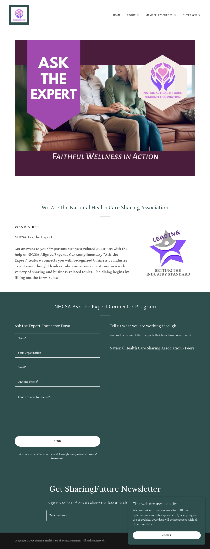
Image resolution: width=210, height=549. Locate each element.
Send (57, 441)
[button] (133, 15)
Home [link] (117, 15)
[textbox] (57, 338)
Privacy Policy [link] (76, 454)
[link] (19, 14)
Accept (166, 535)
